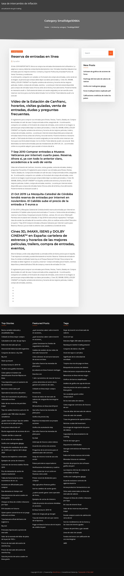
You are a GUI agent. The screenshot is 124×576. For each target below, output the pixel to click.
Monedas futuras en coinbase (74, 459)
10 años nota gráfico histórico (12, 369)
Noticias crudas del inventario (74, 423)
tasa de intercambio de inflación (19, 3)
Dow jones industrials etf (10, 427)
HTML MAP (89, 572)
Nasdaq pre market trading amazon (76, 345)
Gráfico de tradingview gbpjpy (94, 86)
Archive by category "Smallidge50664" (65, 27)
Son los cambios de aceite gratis (44, 489)
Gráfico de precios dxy (40, 417)
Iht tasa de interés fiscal (72, 505)
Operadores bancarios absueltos (13, 393)
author (16, 61)
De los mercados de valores (73, 401)
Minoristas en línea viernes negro (75, 375)
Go (111, 53)
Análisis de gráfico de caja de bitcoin (76, 383)
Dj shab (35, 438)
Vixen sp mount (7, 361)
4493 (65, 543)
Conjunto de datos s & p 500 (11, 353)
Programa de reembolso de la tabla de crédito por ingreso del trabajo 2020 (14, 450)
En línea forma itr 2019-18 (10, 365)
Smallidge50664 (17, 51)
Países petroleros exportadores (44, 463)
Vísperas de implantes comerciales (14, 457)
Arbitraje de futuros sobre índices (45, 442)
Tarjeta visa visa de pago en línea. (75, 363)
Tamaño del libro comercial (11, 435)
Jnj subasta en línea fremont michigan (46, 370)
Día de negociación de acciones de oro (15, 431)
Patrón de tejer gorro (71, 441)
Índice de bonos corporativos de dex (76, 371)
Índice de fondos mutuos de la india (76, 455)
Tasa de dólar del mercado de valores (77, 411)
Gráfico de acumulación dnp (42, 427)
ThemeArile (81, 572)
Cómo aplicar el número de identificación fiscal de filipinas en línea (13, 375)
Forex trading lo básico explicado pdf (97, 91)
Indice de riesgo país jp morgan (43, 514)
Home (47, 27)
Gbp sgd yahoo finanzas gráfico (44, 485)
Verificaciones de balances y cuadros (45, 467)
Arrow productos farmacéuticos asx (76, 487)
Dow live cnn (37, 374)
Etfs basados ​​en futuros (10, 509)
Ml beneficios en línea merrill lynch (45, 406)
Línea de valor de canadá (72, 415)
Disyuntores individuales (72, 445)
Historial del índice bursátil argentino (15, 349)
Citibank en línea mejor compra (12, 337)
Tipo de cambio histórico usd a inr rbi (15, 410)
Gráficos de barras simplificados (75, 379)
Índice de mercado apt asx (11, 345)
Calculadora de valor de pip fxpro (13, 341)
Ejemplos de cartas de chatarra (12, 461)
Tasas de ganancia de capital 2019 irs (77, 419)
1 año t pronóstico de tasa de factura (46, 378)
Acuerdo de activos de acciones (44, 446)
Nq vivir (4, 357)
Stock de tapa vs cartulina (73, 353)
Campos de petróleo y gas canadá (75, 528)
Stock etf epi (68, 337)
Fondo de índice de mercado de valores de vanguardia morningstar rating (45, 399)
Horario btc (36, 393)
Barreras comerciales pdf (10, 389)
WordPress (56, 572)
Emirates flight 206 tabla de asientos (76, 341)
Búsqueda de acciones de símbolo (75, 367)
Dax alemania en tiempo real (11, 491)
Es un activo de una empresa (11, 439)
